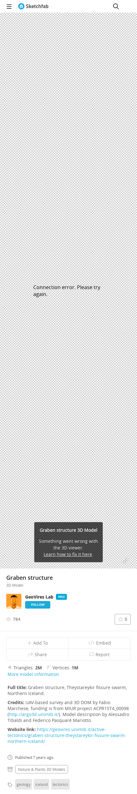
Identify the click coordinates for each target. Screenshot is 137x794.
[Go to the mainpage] (33, 6)
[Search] (116, 6)
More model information (33, 674)
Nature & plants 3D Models (41, 769)
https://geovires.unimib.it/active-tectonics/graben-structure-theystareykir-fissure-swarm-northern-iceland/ (67, 735)
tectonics (60, 784)
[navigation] (9, 6)
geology (23, 784)
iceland (41, 784)
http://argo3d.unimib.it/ (34, 714)
